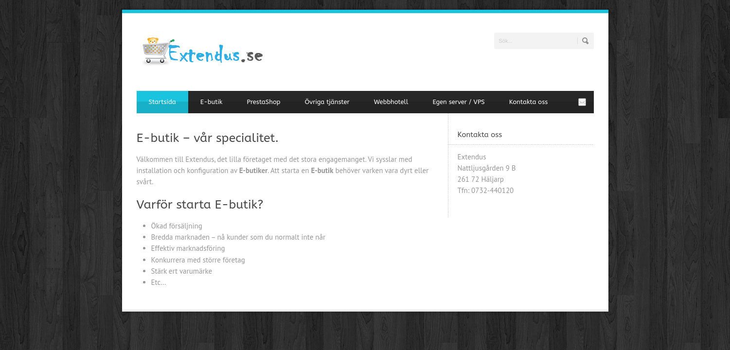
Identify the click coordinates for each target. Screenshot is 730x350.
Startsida (162, 101)
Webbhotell (391, 101)
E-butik (211, 101)
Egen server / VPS (458, 101)
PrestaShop (263, 101)
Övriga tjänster (326, 101)
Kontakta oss (528, 101)
